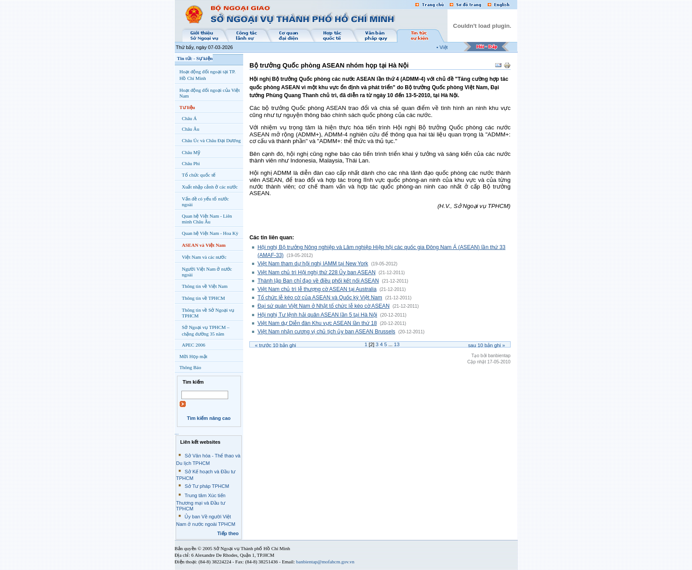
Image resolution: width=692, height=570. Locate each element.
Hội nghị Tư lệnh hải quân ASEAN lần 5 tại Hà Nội (317, 315)
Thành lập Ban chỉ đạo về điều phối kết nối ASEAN (318, 281)
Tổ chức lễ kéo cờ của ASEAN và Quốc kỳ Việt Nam (319, 297)
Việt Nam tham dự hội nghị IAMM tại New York (312, 263)
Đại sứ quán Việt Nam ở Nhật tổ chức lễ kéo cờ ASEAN (323, 306)
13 (397, 344)
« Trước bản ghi (275, 345)
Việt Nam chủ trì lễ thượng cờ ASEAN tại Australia (316, 289)
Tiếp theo (228, 533)
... (177, 432)
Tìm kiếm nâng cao (208, 418)
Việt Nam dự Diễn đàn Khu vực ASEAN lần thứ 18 (317, 323)
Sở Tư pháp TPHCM (206, 486)
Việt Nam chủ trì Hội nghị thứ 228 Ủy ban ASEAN (316, 272)
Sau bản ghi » (486, 345)
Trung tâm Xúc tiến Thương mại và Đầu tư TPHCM (201, 502)
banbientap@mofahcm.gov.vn (325, 561)
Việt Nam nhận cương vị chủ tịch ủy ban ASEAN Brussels (326, 331)
